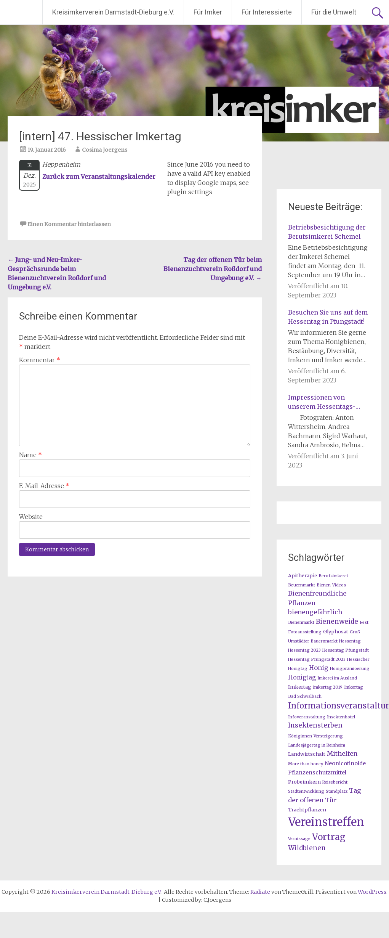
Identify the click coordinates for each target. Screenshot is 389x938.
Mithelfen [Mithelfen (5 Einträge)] (342, 753)
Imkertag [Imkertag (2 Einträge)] (299, 687)
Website (31, 516)
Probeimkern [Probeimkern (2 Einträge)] (304, 782)
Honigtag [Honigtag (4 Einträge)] (302, 677)
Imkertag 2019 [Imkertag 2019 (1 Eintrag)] (328, 687)
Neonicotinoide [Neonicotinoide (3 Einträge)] (345, 763)
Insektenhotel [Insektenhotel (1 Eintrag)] (341, 717)
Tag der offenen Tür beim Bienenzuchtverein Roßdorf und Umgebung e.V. (212, 269)
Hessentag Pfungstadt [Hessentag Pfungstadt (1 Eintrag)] (345, 650)
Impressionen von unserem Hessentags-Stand (321, 402)
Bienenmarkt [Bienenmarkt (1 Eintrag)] (301, 622)
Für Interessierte (267, 12)
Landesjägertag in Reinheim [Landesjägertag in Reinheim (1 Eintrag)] (316, 745)
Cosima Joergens (104, 149)
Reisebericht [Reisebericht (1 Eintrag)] (334, 782)
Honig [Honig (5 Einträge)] (318, 667)
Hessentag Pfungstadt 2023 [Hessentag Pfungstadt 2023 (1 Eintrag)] (317, 659)
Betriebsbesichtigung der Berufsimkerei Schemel (327, 231)
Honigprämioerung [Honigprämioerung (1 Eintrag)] (350, 668)
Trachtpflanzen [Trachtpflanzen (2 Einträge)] (307, 809)
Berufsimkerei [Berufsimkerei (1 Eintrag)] (333, 575)
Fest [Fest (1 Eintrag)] (364, 622)
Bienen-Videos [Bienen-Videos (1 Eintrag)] (331, 585)
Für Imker (208, 12)
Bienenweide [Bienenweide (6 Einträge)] (337, 621)
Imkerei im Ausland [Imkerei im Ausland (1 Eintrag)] (337, 678)
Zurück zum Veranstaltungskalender (98, 176)
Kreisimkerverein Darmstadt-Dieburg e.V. (113, 12)
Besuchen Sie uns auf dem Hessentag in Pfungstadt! (328, 316)
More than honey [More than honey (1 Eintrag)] (305, 763)
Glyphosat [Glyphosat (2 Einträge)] (335, 631)
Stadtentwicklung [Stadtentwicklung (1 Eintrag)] (306, 791)
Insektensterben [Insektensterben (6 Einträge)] (315, 725)
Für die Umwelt (333, 12)
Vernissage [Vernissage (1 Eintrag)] (299, 838)
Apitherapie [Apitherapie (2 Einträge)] (302, 575)
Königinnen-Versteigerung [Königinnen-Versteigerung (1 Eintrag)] (315, 736)
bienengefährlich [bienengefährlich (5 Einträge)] (315, 612)
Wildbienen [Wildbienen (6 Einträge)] (307, 848)
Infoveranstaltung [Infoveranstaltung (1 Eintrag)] (306, 717)
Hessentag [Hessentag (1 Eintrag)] (350, 641)
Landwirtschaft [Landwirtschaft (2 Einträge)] (306, 754)
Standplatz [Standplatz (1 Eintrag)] (336, 791)
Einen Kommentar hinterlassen (69, 224)
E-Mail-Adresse (44, 486)
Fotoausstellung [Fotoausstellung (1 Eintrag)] (305, 632)
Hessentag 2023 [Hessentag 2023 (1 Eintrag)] (304, 650)
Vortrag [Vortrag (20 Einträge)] (328, 837)
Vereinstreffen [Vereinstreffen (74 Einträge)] (326, 822)
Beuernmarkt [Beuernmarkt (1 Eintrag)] (301, 585)
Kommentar (39, 360)
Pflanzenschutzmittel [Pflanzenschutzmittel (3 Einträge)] (317, 772)
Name (30, 455)
